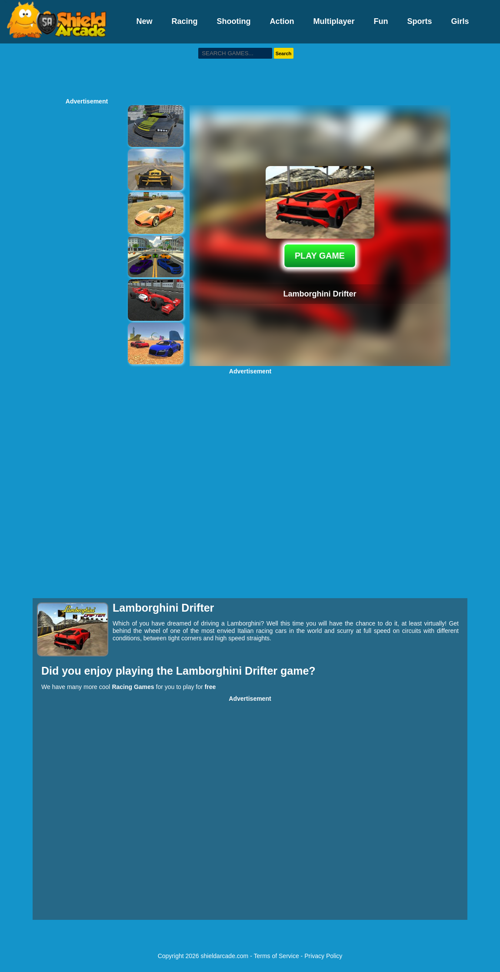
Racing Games (133, 686)
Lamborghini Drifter (228, 671)
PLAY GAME (319, 255)
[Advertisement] (250, 69)
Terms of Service (276, 955)
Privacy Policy (323, 955)
